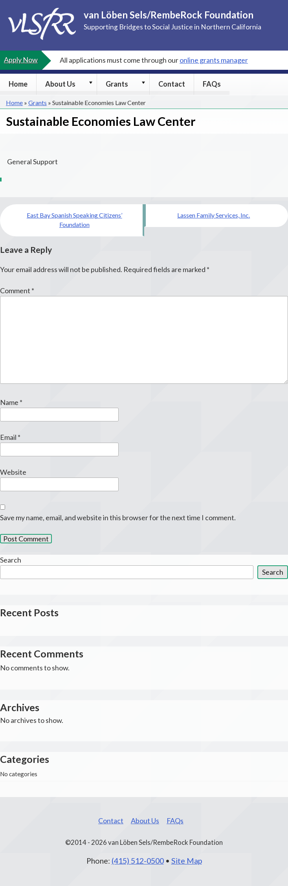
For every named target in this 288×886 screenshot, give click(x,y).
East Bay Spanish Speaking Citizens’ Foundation (74, 219)
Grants (117, 84)
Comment (17, 290)
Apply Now (21, 59)
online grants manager (214, 60)
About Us (60, 84)
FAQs (212, 84)
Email (10, 437)
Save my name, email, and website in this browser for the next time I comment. (118, 517)
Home (18, 84)
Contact (171, 84)
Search (10, 560)
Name (11, 402)
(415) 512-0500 (138, 860)
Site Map (186, 860)
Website (13, 472)
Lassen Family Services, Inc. (213, 215)
